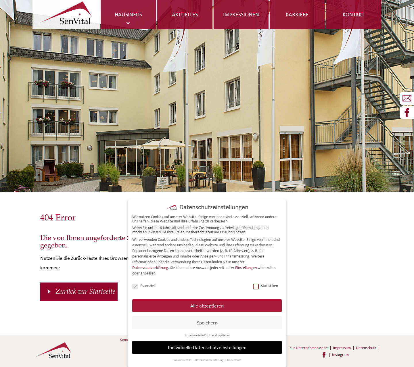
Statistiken (265, 285)
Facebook (324, 355)
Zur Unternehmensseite (309, 348)
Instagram (340, 355)
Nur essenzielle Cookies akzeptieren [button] (207, 334)
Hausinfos (128, 14)
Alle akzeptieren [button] (207, 305)
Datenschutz (366, 348)
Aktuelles (185, 14)
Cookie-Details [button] (182, 359)
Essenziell (144, 285)
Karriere (297, 14)
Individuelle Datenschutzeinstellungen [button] (207, 347)
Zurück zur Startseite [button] (85, 291)
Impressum (342, 348)
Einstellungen (246, 267)
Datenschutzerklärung (150, 267)
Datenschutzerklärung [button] (209, 359)
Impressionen (241, 14)
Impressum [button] (234, 359)
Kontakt (354, 14)
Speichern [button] (207, 322)
